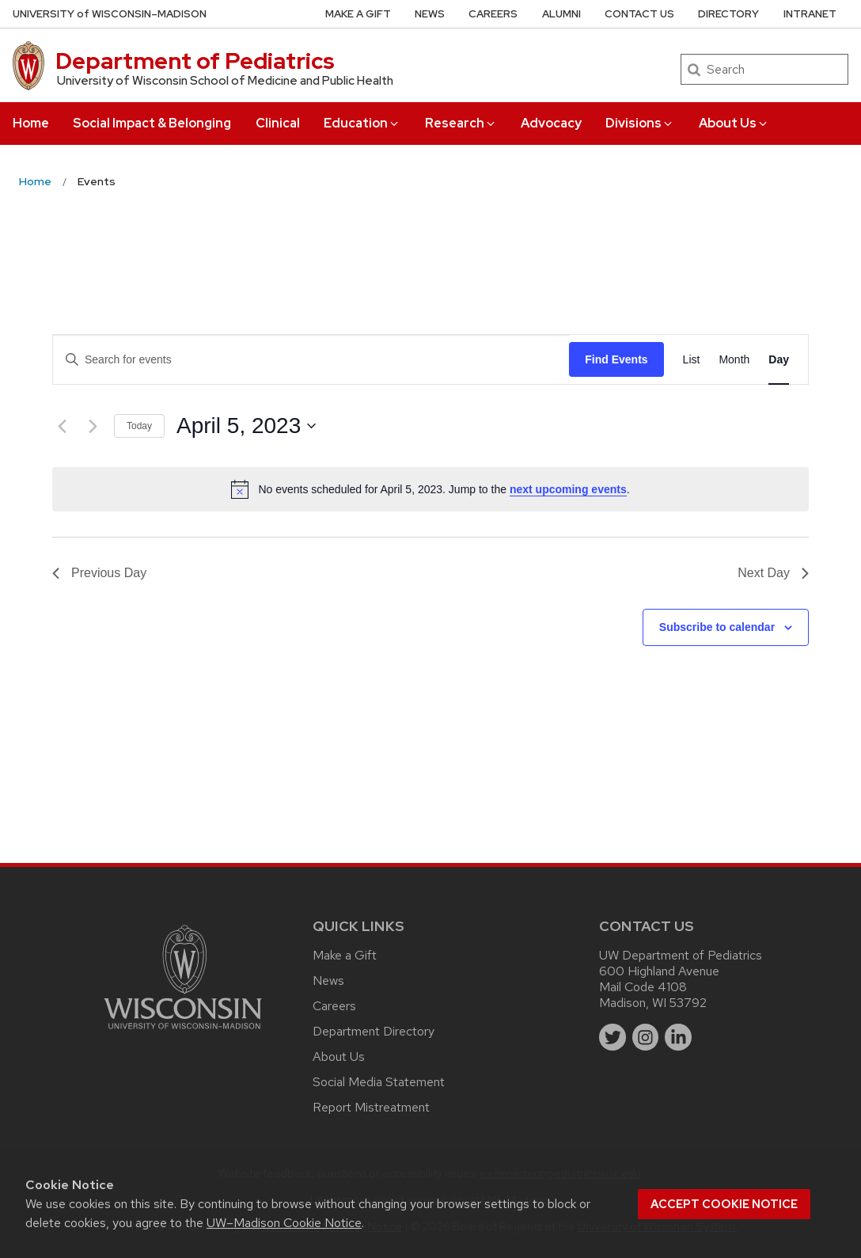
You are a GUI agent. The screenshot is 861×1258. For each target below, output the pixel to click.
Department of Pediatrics (195, 61)
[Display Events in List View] (691, 360)
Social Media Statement (379, 1082)
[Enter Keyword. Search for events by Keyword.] (311, 360)
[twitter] (612, 1037)
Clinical (278, 123)
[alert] (430, 489)
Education (362, 123)
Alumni (561, 14)
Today (139, 425)
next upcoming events (568, 489)
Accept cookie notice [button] (724, 1204)
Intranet (809, 14)
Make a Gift (358, 14)
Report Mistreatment (371, 1107)
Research (461, 123)
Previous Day (99, 573)
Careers (493, 14)
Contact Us (639, 14)
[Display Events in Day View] (778, 360)
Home (31, 123)
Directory (728, 14)
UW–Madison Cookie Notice (284, 1222)
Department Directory (373, 1031)
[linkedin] (678, 1037)
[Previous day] (61, 425)
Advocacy (551, 123)
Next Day (773, 573)
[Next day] (92, 425)
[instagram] (645, 1037)
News (430, 14)
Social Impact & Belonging (152, 123)
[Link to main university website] (183, 1032)
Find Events (616, 359)
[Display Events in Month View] (734, 360)
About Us (734, 123)
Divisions (639, 123)
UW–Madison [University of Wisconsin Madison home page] (110, 14)
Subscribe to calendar (717, 627)
